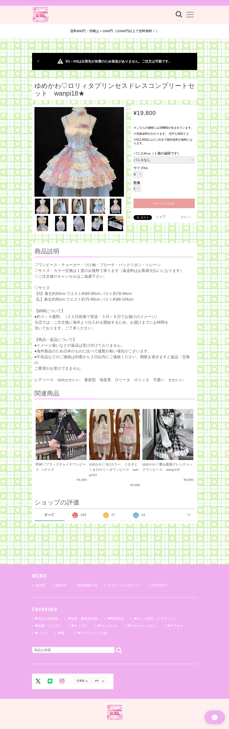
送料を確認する (179, 133)
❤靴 (62, 633)
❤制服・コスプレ (48, 626)
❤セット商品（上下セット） (155, 618)
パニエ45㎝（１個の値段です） (157, 153)
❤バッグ (41, 633)
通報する (186, 217)
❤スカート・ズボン (142, 626)
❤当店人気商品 (46, 618)
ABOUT (59, 585)
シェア (161, 216)
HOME (38, 585)
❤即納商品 (116, 618)
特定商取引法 (85, 585)
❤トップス (79, 626)
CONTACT (158, 585)
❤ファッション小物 (92, 633)
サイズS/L (141, 168)
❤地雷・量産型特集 (83, 618)
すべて (49, 515)
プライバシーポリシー (123, 585)
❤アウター (175, 626)
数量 (137, 183)
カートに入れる (164, 203)
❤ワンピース (107, 626)
